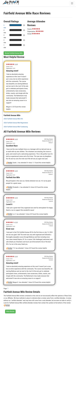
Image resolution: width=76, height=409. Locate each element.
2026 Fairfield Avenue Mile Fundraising (16, 127)
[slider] (36, 29)
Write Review (10, 311)
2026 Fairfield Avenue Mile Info (13, 119)
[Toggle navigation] (72, 3)
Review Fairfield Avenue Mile (14, 53)
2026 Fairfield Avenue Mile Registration (16, 123)
